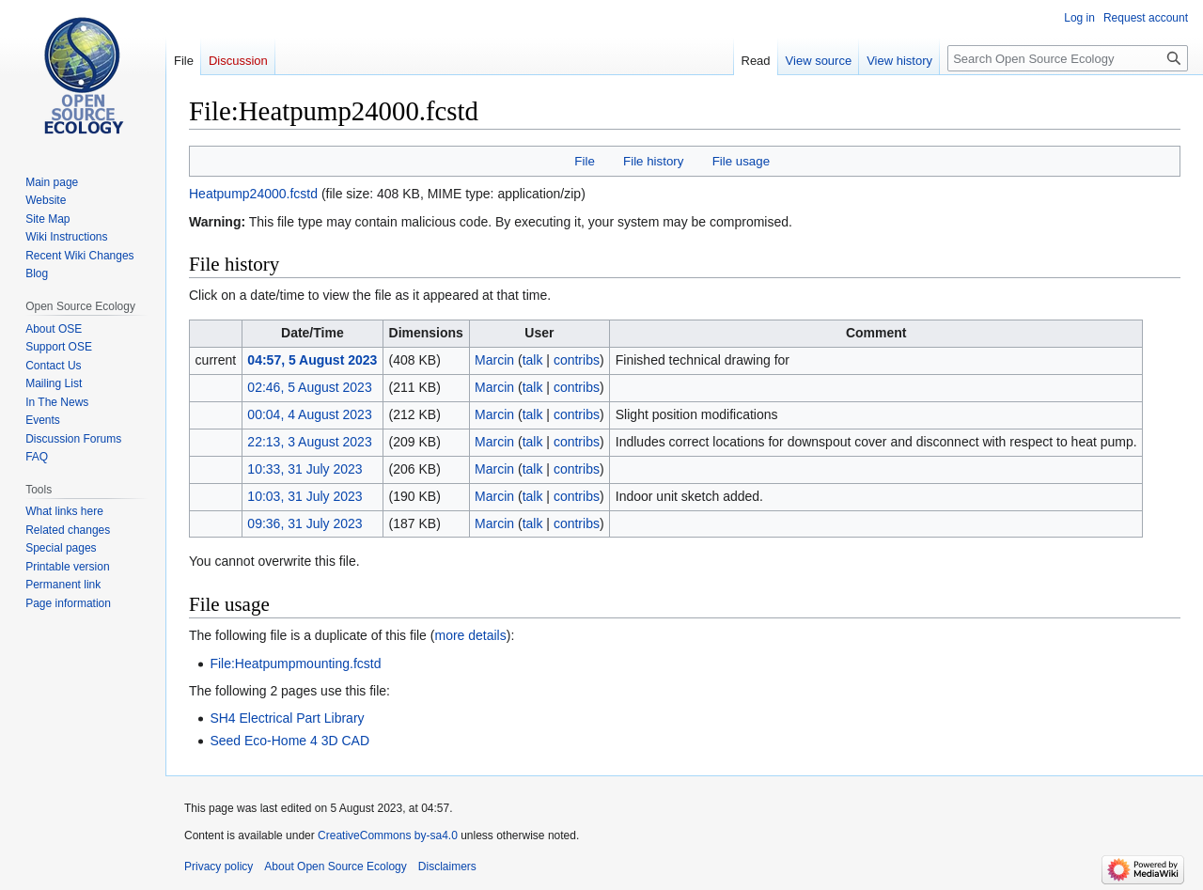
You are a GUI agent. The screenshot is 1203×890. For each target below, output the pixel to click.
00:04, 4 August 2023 (309, 414)
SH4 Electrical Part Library (287, 718)
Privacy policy (218, 866)
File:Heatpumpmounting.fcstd (295, 663)
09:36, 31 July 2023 (304, 523)
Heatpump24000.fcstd (253, 193)
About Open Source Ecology (335, 866)
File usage (741, 161)
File (584, 161)
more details (470, 635)
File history (653, 161)
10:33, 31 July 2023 (304, 468)
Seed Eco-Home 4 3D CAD (289, 740)
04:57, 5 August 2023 (312, 359)
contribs (577, 359)
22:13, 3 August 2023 (309, 441)
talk (533, 359)
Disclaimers (447, 866)
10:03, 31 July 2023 (304, 496)
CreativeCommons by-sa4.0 (388, 835)
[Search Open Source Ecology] (1067, 58)
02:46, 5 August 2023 (309, 387)
